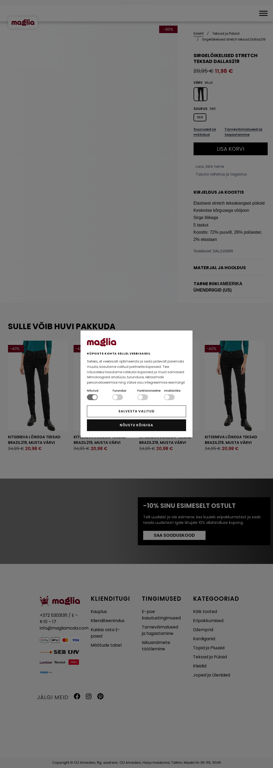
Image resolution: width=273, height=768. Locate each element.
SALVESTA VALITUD (136, 411)
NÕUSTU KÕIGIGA (136, 425)
